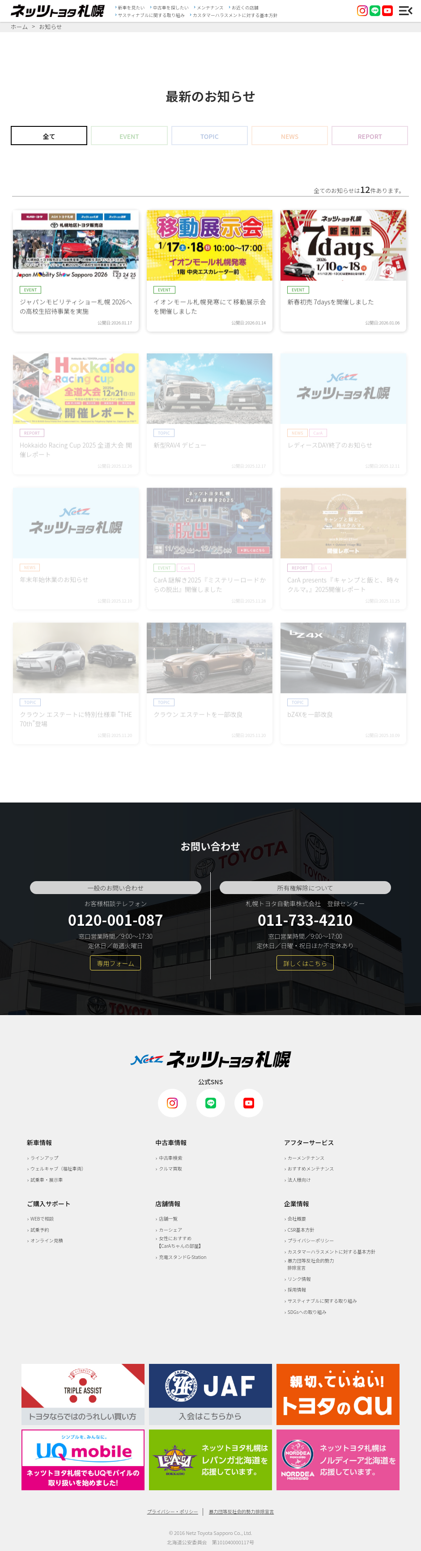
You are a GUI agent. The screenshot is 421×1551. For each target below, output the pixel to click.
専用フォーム (115, 963)
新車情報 (39, 1142)
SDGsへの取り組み (307, 1312)
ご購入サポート (49, 1203)
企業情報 (296, 1203)
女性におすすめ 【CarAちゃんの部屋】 (179, 1242)
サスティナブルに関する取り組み (151, 14)
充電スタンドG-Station (182, 1257)
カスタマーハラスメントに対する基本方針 (235, 14)
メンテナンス (210, 7)
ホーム (19, 27)
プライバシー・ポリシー (172, 1511)
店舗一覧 (168, 1218)
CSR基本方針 (301, 1229)
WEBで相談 (42, 1218)
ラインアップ (44, 1157)
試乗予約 (39, 1229)
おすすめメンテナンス (311, 1168)
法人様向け (299, 1179)
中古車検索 (170, 1157)
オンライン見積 (46, 1240)
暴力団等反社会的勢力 (309, 1264)
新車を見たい (131, 7)
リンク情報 (299, 1278)
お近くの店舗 (245, 7)
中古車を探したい (171, 7)
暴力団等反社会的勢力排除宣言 (241, 1511)
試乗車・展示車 (46, 1179)
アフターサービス (309, 1142)
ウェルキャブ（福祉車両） (58, 1168)
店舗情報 (167, 1203)
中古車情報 (171, 1142)
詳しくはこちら (305, 963)
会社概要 (297, 1218)
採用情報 (297, 1289)
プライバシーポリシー (311, 1240)
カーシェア (170, 1229)
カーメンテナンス (306, 1157)
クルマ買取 (170, 1168)
